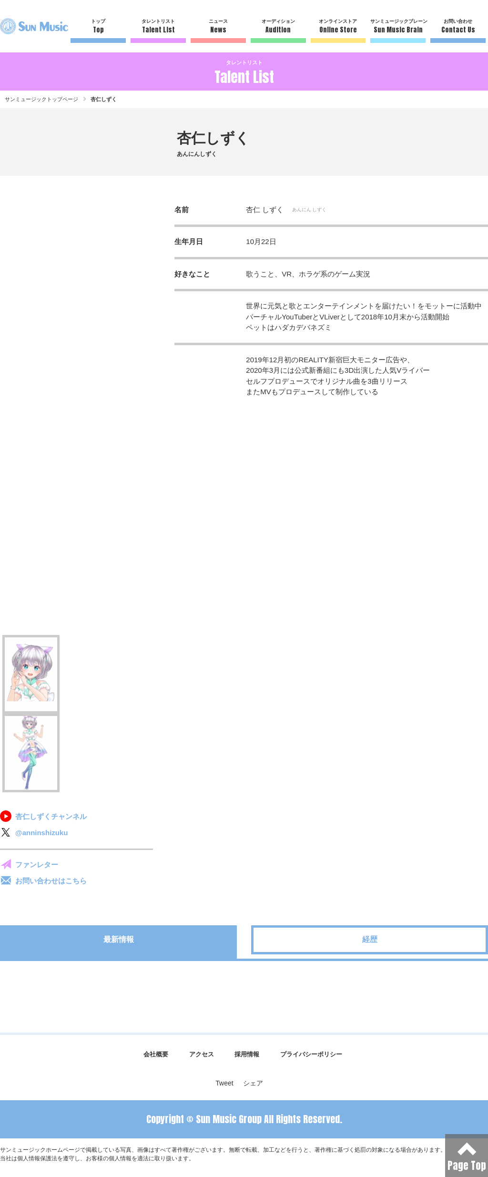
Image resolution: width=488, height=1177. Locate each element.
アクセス (201, 1054)
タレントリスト (158, 27)
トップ (98, 27)
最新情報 (118, 939)
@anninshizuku (41, 833)
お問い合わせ (458, 27)
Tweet (224, 1083)
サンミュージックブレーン (398, 27)
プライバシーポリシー (311, 1054)
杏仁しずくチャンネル (51, 816)
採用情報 (246, 1054)
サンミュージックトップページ (41, 99)
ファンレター (36, 864)
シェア (253, 1083)
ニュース (218, 27)
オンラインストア (338, 27)
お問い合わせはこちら (51, 881)
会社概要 (155, 1054)
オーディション (278, 27)
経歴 (369, 939)
